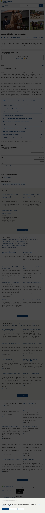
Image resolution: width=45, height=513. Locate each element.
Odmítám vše (13, 509)
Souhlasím (5, 509)
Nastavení (20, 509)
